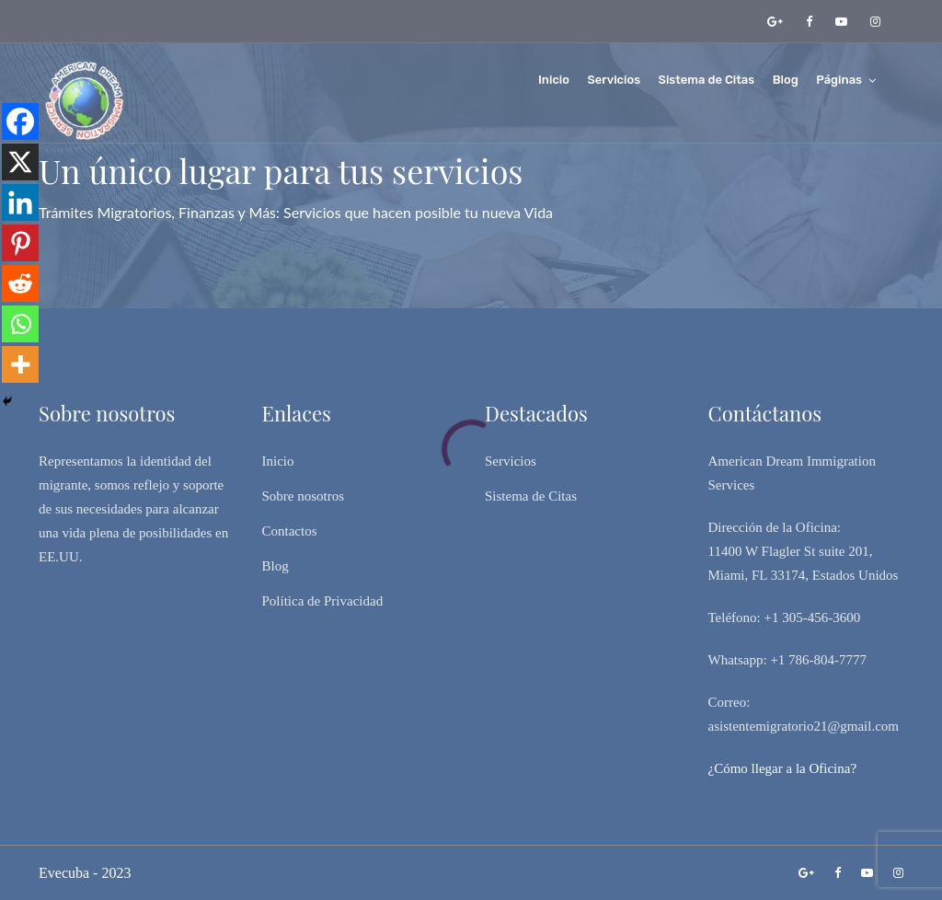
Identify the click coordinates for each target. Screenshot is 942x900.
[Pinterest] (20, 243)
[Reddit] (20, 283)
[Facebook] (20, 121)
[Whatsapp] (20, 324)
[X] (20, 162)
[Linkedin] (20, 202)
